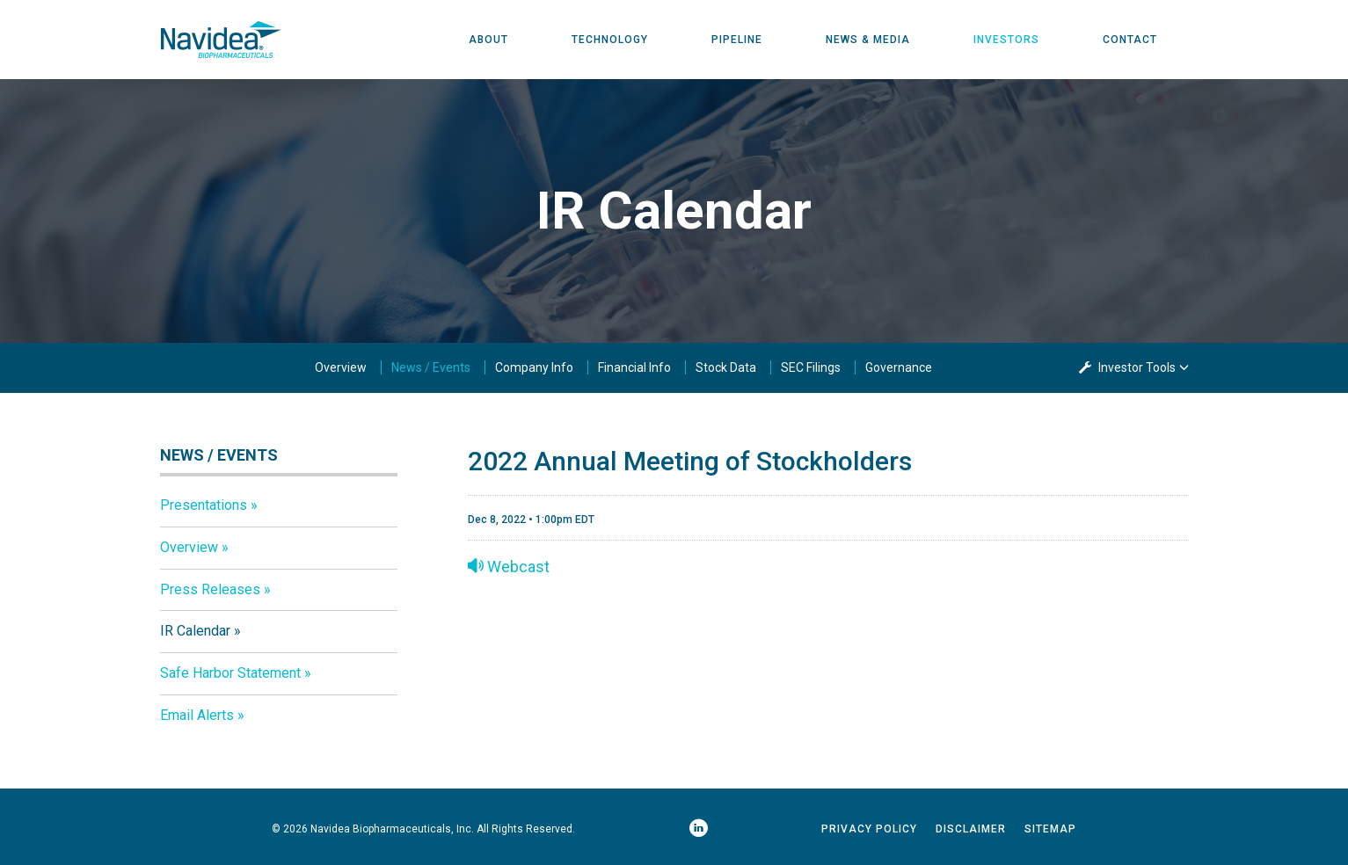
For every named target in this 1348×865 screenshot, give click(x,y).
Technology (610, 39)
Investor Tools (1138, 367)
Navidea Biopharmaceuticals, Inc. (392, 829)
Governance (898, 367)
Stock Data (726, 367)
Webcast (509, 566)
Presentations (203, 505)
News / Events (430, 367)
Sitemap (1050, 829)
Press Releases (210, 589)
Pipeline (736, 39)
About (488, 39)
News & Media (868, 39)
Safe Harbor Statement (230, 673)
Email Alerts (197, 715)
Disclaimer (971, 829)
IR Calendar (195, 630)
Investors (1006, 39)
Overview (341, 367)
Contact (1130, 39)
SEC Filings (811, 367)
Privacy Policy (869, 829)
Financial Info (634, 367)
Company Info (534, 367)
